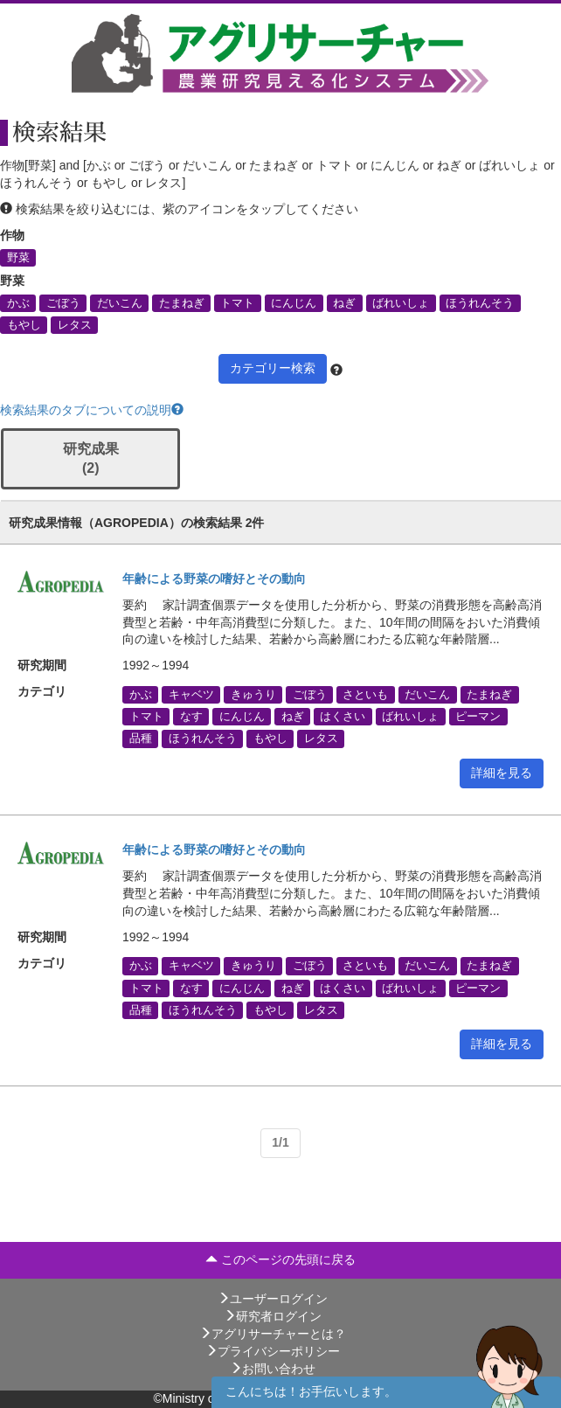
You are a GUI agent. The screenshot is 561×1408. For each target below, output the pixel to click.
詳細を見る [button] (501, 773)
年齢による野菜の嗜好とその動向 (214, 579)
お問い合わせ (272, 1369)
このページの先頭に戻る (280, 1259)
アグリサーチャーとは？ (272, 1334)
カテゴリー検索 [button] (272, 368)
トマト (237, 302)
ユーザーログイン (273, 1299)
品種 (140, 738)
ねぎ (344, 302)
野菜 (18, 257)
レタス (75, 324)
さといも (365, 694)
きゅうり (253, 694)
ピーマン (478, 717)
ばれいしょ (400, 302)
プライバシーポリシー (272, 1351)
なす (191, 717)
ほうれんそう (480, 302)
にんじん (293, 302)
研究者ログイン (273, 1316)
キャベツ (191, 694)
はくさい (342, 717)
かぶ (18, 302)
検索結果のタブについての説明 (92, 410)
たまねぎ (181, 302)
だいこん (119, 302)
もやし (24, 324)
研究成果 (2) (91, 458)
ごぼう (63, 302)
